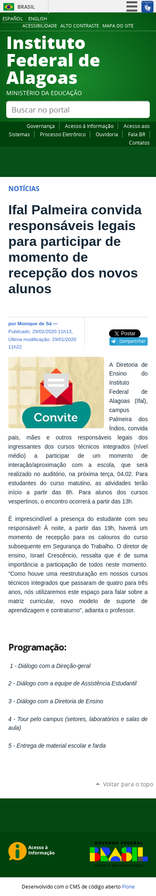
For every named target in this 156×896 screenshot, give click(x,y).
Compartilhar (132, 341)
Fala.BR (136, 134)
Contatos (139, 142)
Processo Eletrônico (63, 134)
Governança (41, 126)
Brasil (26, 6)
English (37, 18)
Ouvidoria (107, 134)
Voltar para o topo (128, 784)
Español (12, 18)
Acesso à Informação (89, 126)
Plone (128, 886)
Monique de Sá (34, 323)
